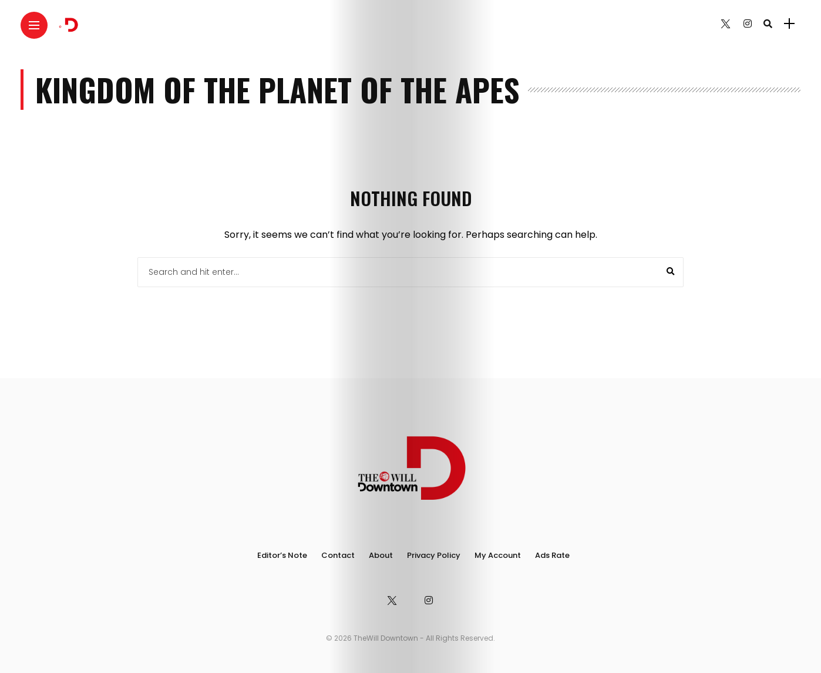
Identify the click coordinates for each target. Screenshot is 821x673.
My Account (498, 555)
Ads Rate (552, 555)
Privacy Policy (433, 555)
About (381, 555)
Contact (338, 555)
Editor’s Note (282, 555)
